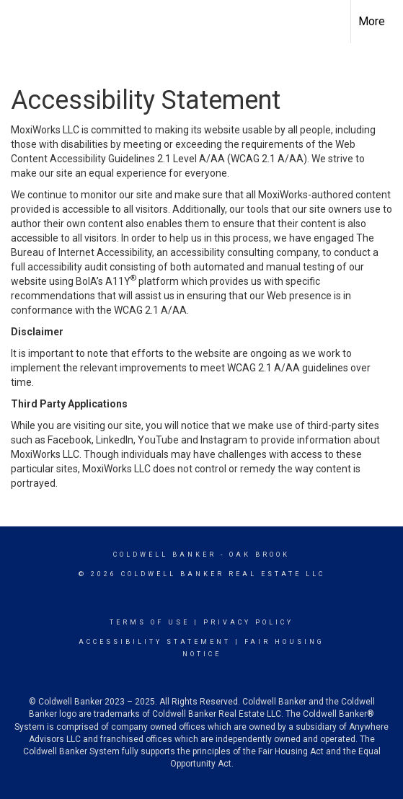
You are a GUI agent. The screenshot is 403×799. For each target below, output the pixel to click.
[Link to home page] (24, 21)
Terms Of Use (150, 622)
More (371, 21)
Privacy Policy (248, 622)
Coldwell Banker (164, 554)
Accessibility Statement (155, 641)
